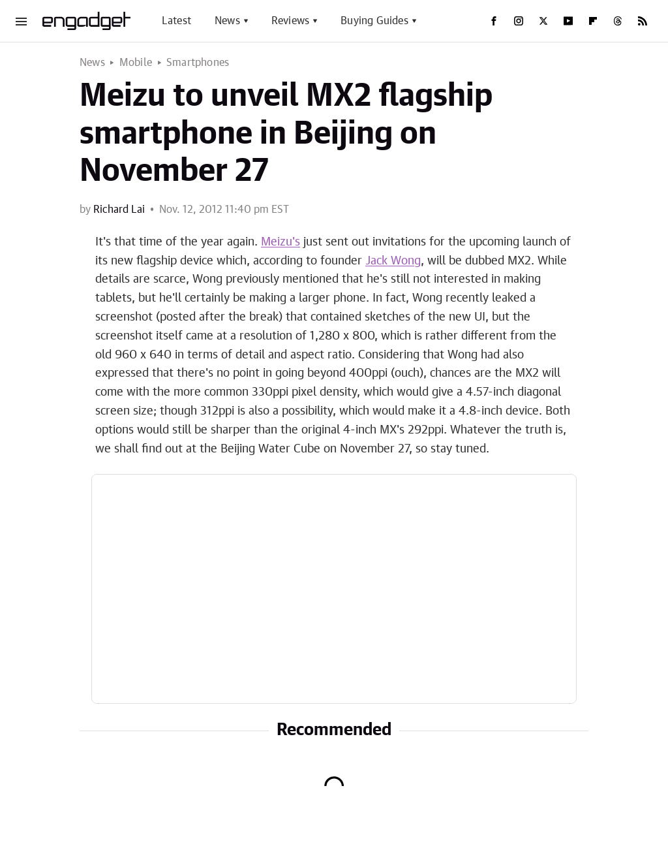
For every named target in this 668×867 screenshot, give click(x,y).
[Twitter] (543, 21)
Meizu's (280, 242)
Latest (176, 21)
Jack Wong (393, 261)
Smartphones (197, 62)
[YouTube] (568, 21)
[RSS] (642, 21)
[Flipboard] (593, 21)
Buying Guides (374, 21)
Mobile (135, 62)
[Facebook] (494, 21)
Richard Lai (119, 209)
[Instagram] (518, 21)
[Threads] (618, 21)
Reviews (290, 21)
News (227, 21)
